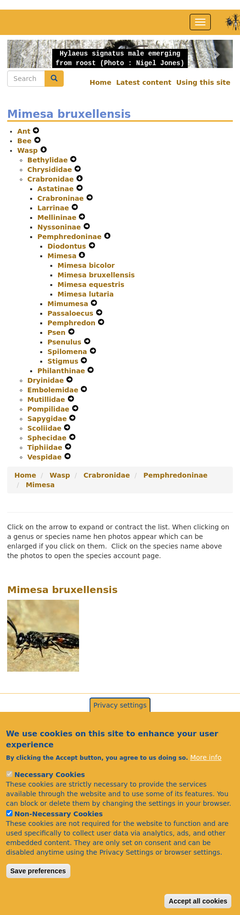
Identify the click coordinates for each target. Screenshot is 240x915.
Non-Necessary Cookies (58, 832)
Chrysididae (50, 169)
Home (100, 82)
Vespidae (45, 457)
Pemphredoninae (70, 236)
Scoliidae (45, 428)
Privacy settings (120, 723)
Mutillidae (47, 399)
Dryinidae (46, 380)
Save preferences (38, 889)
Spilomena (68, 351)
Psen (57, 332)
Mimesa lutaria (85, 294)
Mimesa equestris (91, 284)
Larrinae (54, 208)
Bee (25, 141)
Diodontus (68, 246)
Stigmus (63, 361)
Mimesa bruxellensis (96, 275)
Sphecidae (48, 438)
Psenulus (65, 342)
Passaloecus (71, 313)
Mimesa (63, 256)
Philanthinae (62, 371)
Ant (25, 131)
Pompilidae (49, 409)
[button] (24, 54)
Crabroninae (61, 198)
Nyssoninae (60, 227)
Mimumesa (69, 304)
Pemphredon (72, 323)
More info (205, 775)
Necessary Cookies (49, 793)
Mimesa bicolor (86, 265)
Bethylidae (48, 160)
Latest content (143, 82)
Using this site (203, 82)
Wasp (28, 150)
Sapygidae (48, 419)
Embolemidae (53, 390)
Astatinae (56, 189)
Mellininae (58, 217)
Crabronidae (51, 179)
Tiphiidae (46, 447)
